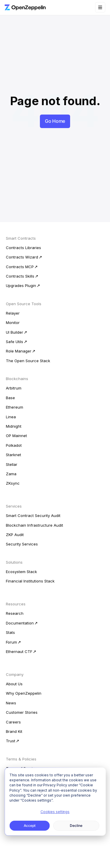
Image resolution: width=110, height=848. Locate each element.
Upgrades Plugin (21, 285)
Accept (29, 825)
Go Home (55, 121)
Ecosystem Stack (21, 571)
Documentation (20, 623)
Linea (11, 416)
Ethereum (14, 407)
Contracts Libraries (23, 247)
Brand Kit (14, 731)
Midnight (13, 426)
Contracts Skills (20, 276)
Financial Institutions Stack (30, 581)
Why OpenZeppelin (23, 693)
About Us (14, 683)
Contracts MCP (20, 266)
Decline (76, 825)
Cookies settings (55, 812)
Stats (10, 632)
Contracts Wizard (22, 257)
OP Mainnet (16, 435)
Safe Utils (14, 341)
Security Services (22, 544)
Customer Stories (22, 712)
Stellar (11, 464)
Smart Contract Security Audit (33, 515)
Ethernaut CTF (19, 651)
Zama (11, 473)
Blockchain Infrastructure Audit (34, 525)
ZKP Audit (15, 534)
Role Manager (18, 351)
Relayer (13, 313)
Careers (13, 722)
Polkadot (14, 445)
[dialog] (55, 802)
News (11, 703)
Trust (10, 740)
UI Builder (14, 332)
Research (14, 613)
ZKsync (13, 483)
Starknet (13, 454)
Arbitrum (13, 388)
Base (10, 397)
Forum (11, 642)
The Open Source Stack (28, 360)
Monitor (13, 322)
